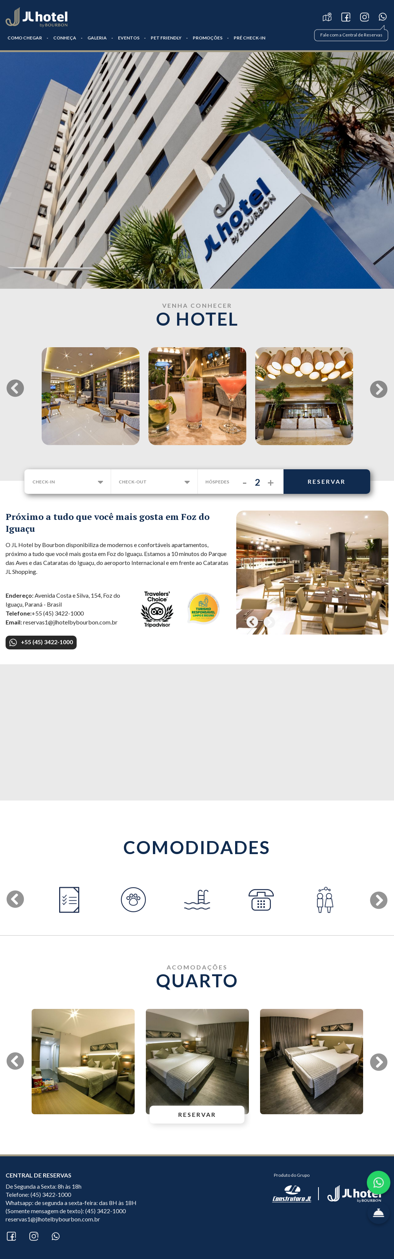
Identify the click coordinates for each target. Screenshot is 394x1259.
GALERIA (97, 38)
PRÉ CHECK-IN (249, 38)
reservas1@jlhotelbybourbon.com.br (53, 1219)
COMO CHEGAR (24, 38)
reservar (327, 481)
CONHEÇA (64, 38)
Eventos (129, 38)
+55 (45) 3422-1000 (41, 642)
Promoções (207, 38)
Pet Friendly (166, 38)
